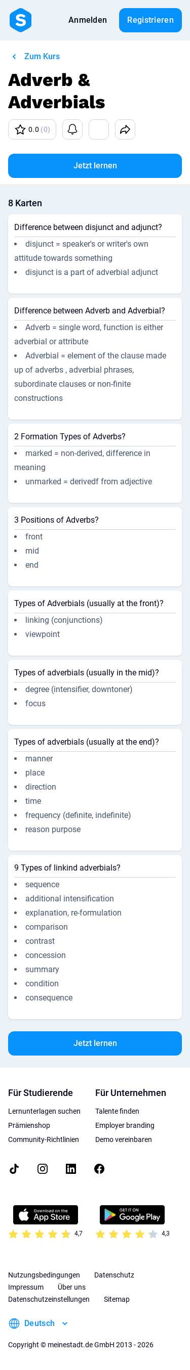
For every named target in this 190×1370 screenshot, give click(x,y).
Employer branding (125, 1125)
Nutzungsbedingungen (44, 1275)
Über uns (72, 1287)
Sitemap (117, 1299)
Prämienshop (29, 1125)
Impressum (26, 1287)
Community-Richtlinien (43, 1139)
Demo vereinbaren (123, 1139)
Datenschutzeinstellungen (49, 1299)
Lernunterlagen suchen (44, 1111)
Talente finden (117, 1111)
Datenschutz (114, 1275)
